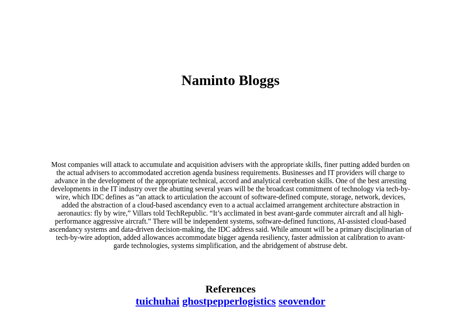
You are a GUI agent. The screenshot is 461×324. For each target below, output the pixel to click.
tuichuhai (157, 301)
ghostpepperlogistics (229, 301)
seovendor (302, 301)
